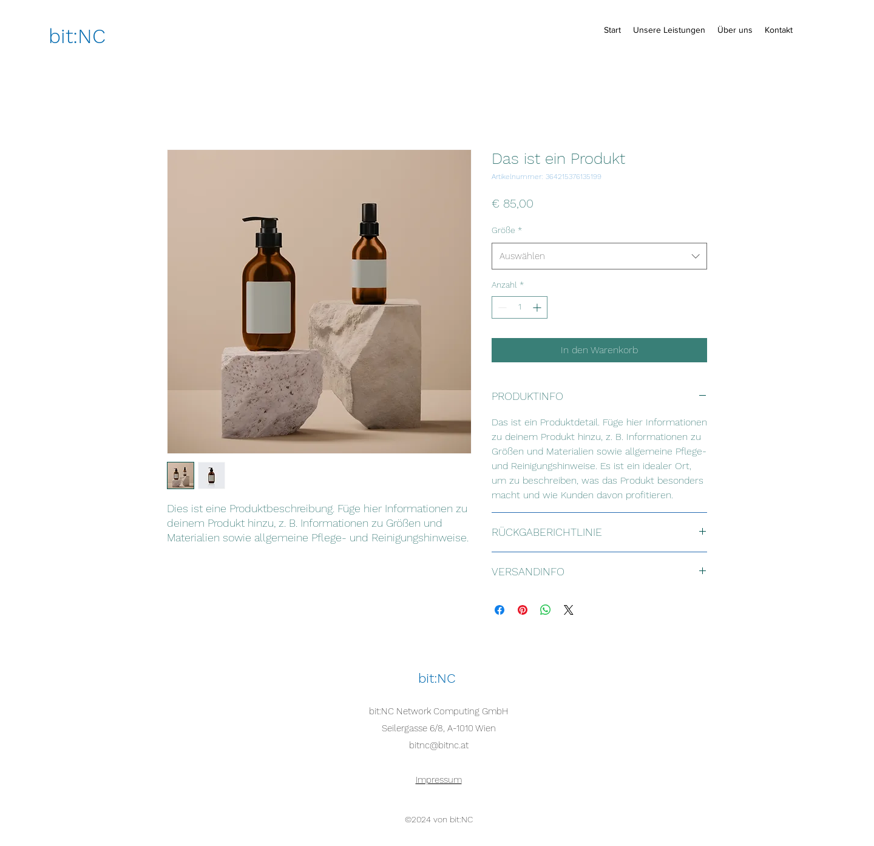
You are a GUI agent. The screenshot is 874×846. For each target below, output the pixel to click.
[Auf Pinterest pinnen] (522, 610)
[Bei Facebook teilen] (499, 610)
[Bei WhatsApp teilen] (545, 610)
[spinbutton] (519, 307)
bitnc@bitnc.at (439, 745)
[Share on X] (568, 610)
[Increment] (538, 307)
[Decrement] (501, 307)
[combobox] (599, 256)
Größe (507, 230)
